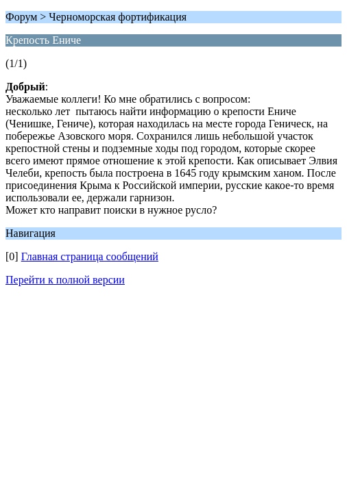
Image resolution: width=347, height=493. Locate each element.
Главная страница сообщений (89, 256)
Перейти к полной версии (65, 280)
